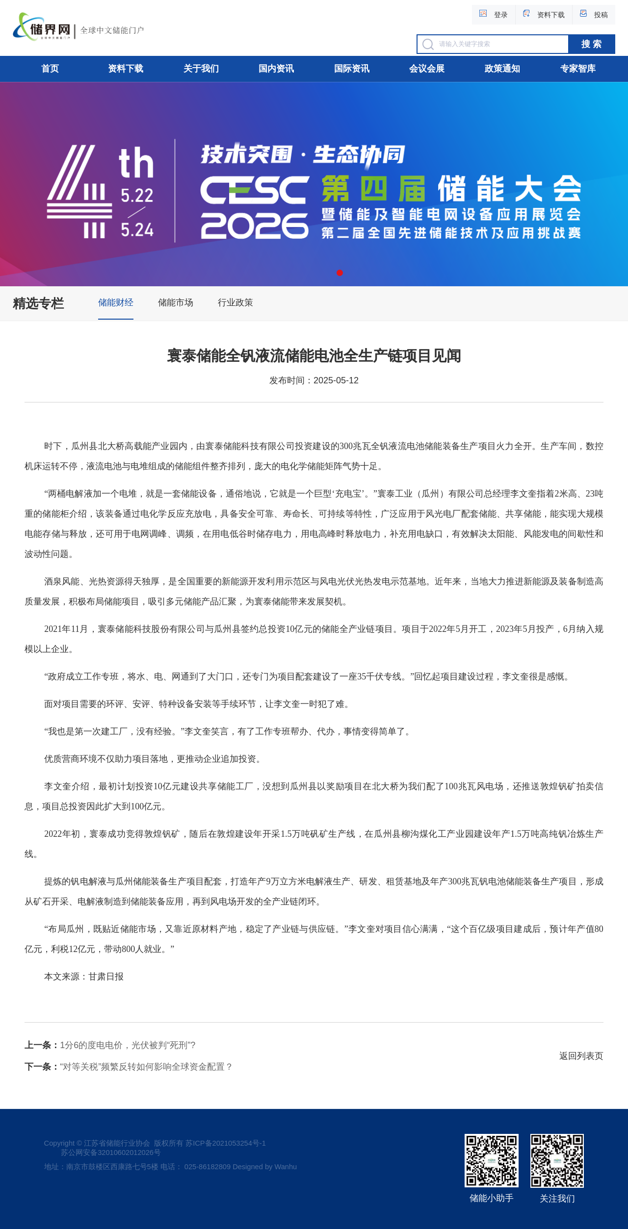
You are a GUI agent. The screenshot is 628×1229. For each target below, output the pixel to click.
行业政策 (235, 302)
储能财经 (115, 302)
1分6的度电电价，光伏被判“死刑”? (110, 1045)
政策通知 (502, 69)
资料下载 (125, 69)
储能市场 (175, 302)
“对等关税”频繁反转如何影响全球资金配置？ (129, 1067)
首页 (50, 69)
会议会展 (427, 69)
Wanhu (285, 1167)
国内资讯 (276, 69)
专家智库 (578, 69)
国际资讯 (351, 69)
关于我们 (201, 69)
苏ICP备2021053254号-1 (225, 1143)
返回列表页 (581, 1056)
